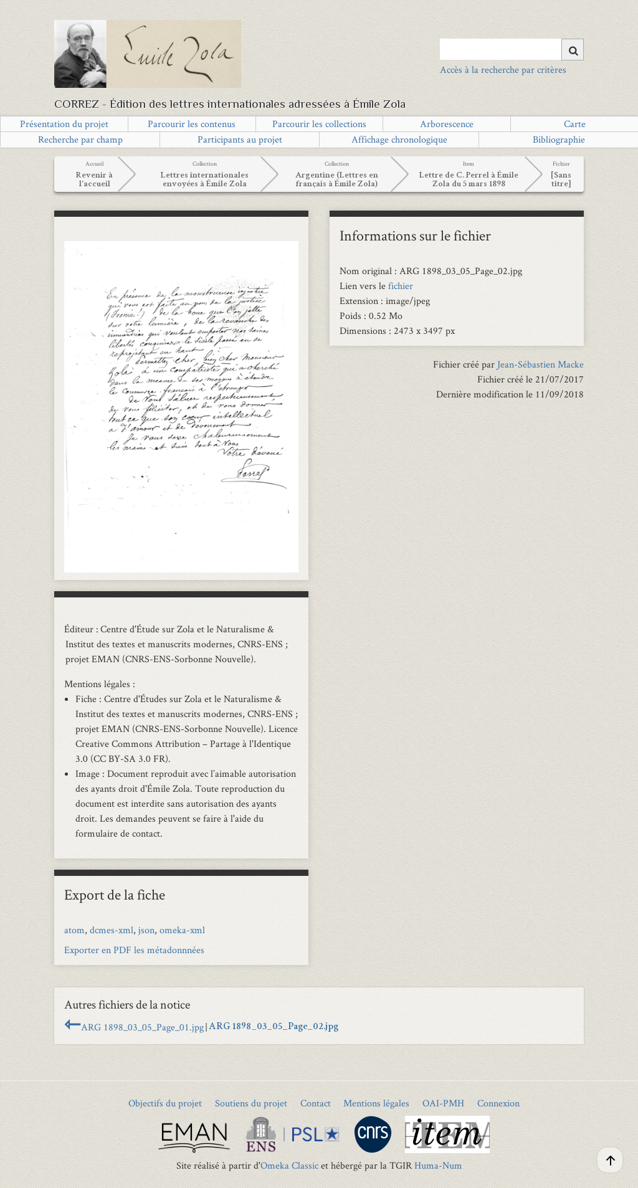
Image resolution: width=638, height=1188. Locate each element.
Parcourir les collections (319, 123)
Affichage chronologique (399, 139)
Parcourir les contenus (192, 123)
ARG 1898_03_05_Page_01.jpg (142, 1027)
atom (74, 929)
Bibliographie (559, 139)
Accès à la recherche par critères (503, 69)
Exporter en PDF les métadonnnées (134, 949)
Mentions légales (376, 1103)
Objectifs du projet (165, 1103)
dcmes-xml (111, 929)
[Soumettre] (572, 49)
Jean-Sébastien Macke (540, 364)
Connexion (498, 1103)
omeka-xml (182, 929)
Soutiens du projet (251, 1103)
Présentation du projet (64, 123)
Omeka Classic (289, 1165)
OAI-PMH (443, 1103)
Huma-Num (438, 1165)
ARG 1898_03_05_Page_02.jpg (273, 1027)
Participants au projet (240, 139)
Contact (315, 1103)
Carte (575, 123)
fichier (400, 285)
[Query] (512, 49)
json (146, 929)
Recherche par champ (80, 139)
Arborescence (447, 123)
